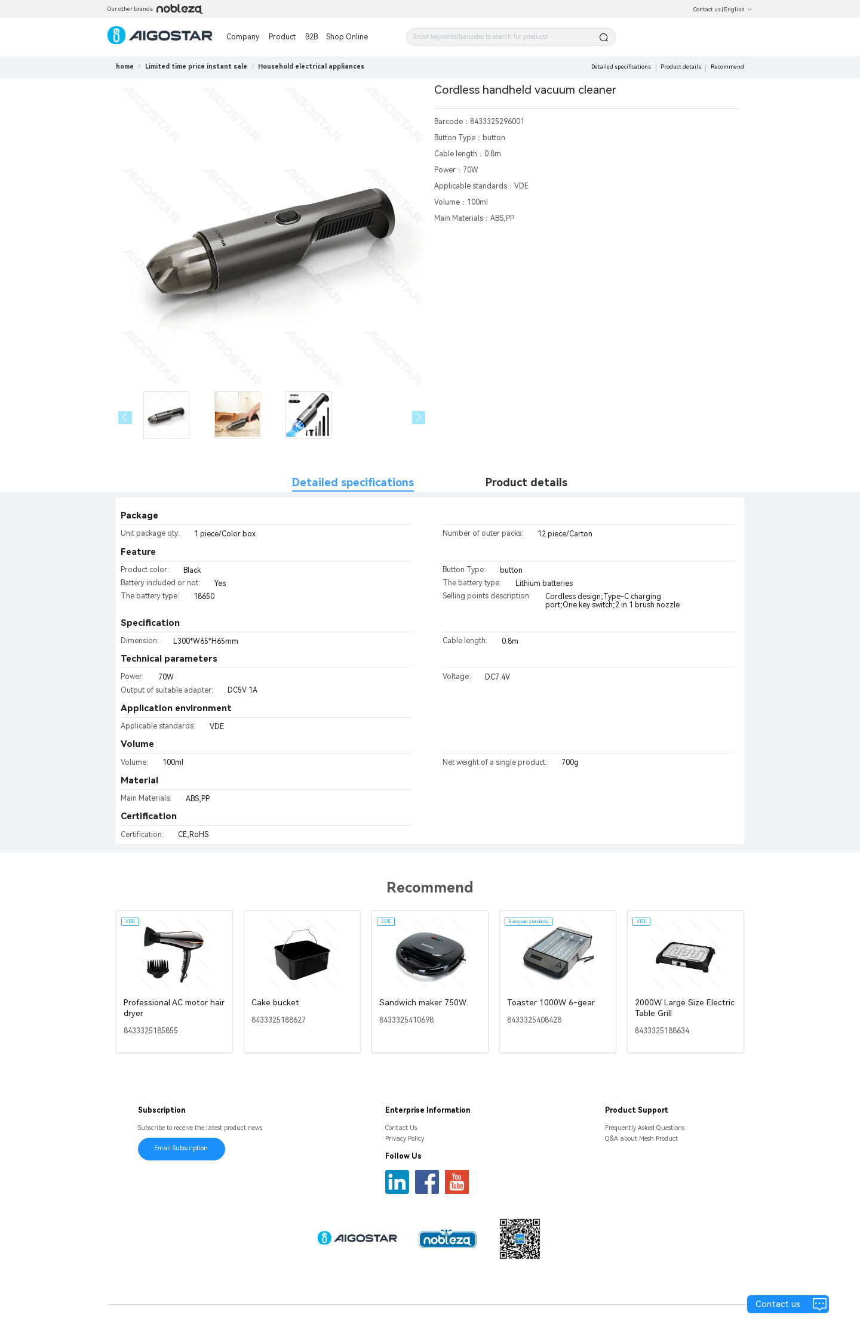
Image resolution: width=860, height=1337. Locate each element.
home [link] (125, 66)
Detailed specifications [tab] (353, 482)
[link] (196, 66)
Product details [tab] (526, 482)
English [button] (738, 10)
